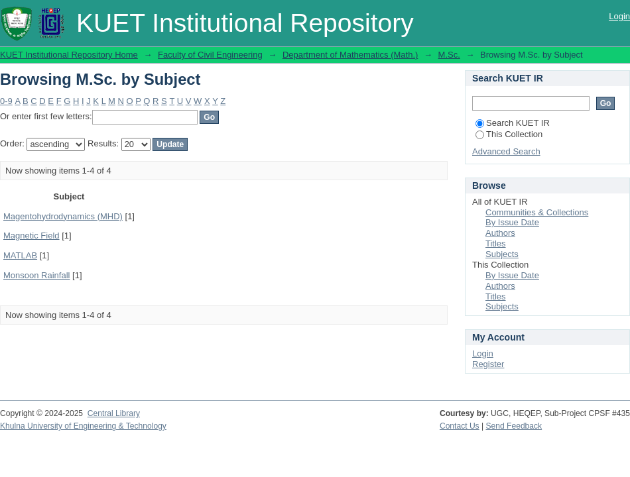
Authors (500, 233)
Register (488, 364)
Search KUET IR (512, 123)
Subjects (502, 254)
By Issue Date (512, 222)
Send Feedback (514, 426)
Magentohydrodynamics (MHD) (63, 216)
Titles (495, 243)
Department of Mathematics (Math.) (350, 55)
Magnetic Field (31, 235)
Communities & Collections (536, 212)
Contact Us (459, 426)
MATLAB (20, 255)
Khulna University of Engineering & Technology (83, 426)
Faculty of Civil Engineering (210, 55)
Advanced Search (506, 151)
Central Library (114, 413)
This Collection (508, 134)
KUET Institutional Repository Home (69, 55)
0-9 (6, 101)
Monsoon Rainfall (36, 275)
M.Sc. (449, 55)
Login (619, 16)
